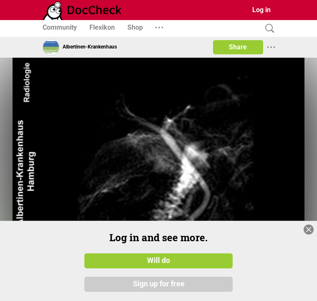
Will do (158, 260)
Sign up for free (159, 284)
